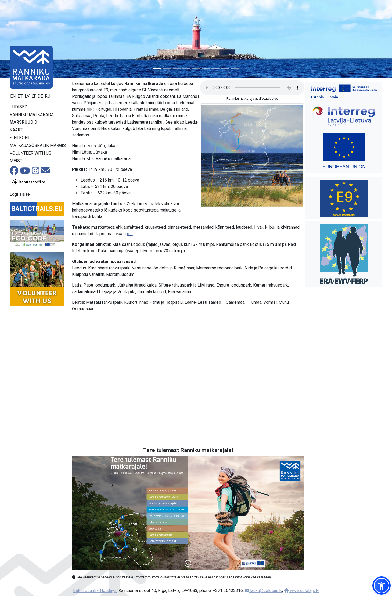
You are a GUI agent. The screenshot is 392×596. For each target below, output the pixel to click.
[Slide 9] (235, 68)
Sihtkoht (20, 137)
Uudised (18, 106)
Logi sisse (20, 194)
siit (130, 233)
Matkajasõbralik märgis (38, 145)
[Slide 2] (167, 68)
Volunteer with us (30, 153)
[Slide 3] (177, 68)
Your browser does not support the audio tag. (252, 87)
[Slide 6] (206, 68)
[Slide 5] (196, 68)
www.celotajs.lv (301, 590)
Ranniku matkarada (32, 114)
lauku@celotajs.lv (263, 590)
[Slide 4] (186, 68)
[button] (381, 585)
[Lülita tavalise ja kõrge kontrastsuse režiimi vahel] (29, 182)
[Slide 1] (157, 68)
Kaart (16, 129)
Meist (16, 160)
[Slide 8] (225, 68)
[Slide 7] (215, 68)
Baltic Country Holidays (95, 590)
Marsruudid (23, 122)
